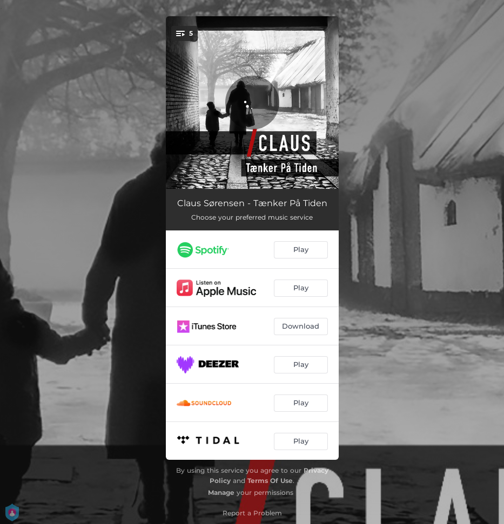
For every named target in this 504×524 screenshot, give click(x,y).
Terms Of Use (270, 481)
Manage (221, 492)
